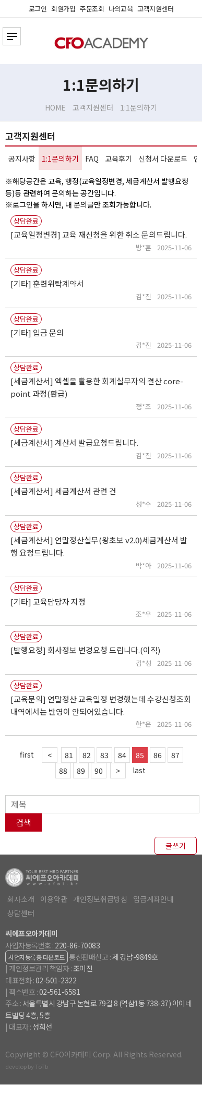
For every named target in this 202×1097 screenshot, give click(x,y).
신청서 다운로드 (162, 158)
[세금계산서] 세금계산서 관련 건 (63, 490)
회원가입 (63, 9)
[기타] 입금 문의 (37, 332)
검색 (23, 822)
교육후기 (118, 158)
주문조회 (92, 9)
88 (63, 770)
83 (104, 755)
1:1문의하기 (138, 107)
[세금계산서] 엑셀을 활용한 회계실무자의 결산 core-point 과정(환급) (96, 387)
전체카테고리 (12, 36)
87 (175, 755)
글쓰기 (175, 845)
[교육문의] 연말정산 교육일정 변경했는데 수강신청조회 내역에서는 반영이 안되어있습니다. (100, 705)
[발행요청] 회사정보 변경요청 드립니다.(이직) (85, 649)
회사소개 (20, 899)
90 (98, 770)
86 (157, 755)
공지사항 (21, 158)
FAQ (92, 158)
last (139, 770)
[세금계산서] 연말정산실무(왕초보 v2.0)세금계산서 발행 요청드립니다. (98, 546)
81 (69, 755)
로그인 (38, 9)
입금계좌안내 (153, 899)
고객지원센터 (155, 9)
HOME (55, 107)
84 (122, 755)
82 (86, 755)
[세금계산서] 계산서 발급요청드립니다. (74, 442)
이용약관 (53, 899)
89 (81, 770)
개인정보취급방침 (100, 899)
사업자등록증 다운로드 (36, 957)
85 (140, 755)
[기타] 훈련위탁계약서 (47, 283)
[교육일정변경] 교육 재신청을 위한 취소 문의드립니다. (98, 234)
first (27, 754)
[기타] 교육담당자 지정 (48, 601)
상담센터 (20, 913)
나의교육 (121, 9)
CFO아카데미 (101, 43)
